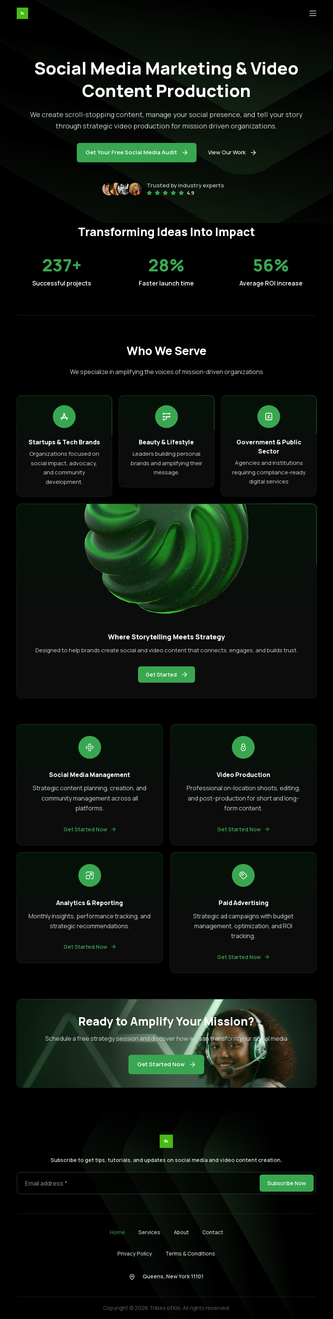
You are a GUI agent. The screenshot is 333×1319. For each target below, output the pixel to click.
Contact (212, 1232)
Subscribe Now (286, 1183)
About (181, 1232)
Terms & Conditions (190, 1253)
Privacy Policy (134, 1253)
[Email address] (137, 1183)
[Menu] (312, 13)
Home (117, 1232)
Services (149, 1232)
